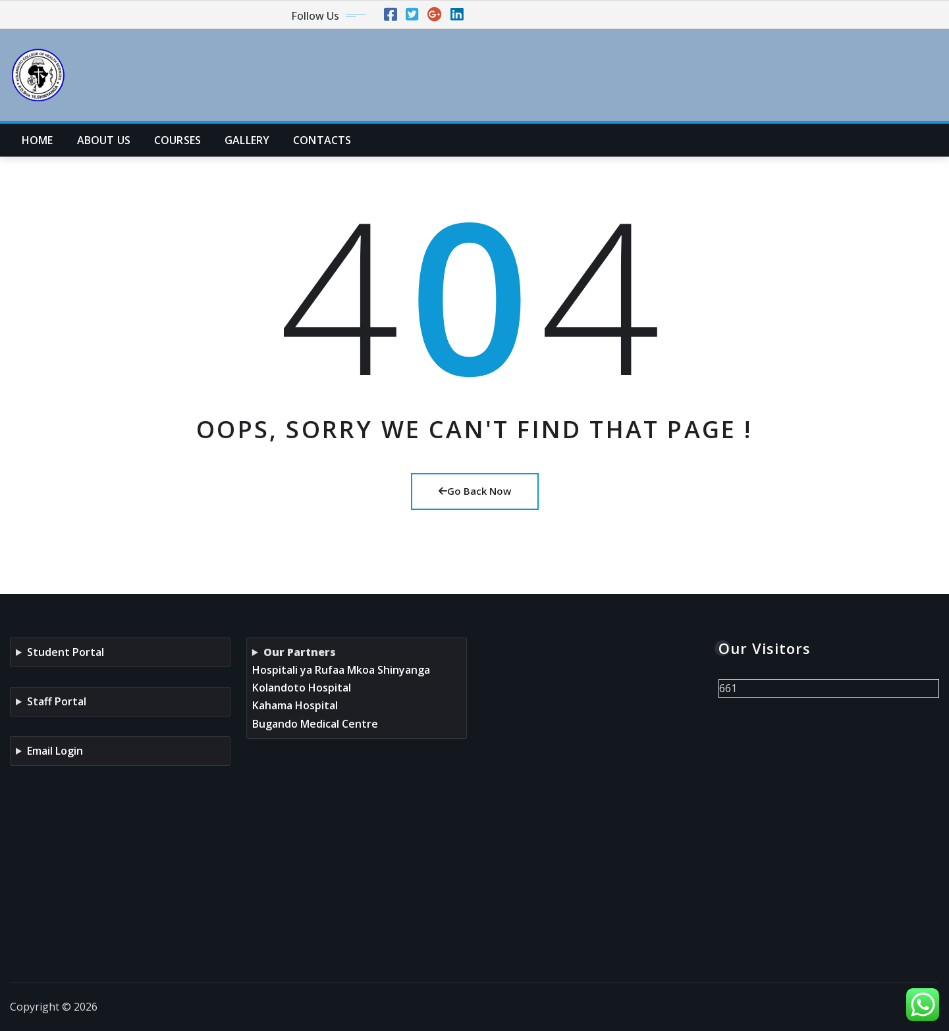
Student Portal (65, 652)
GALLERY (247, 140)
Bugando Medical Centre (315, 724)
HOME (37, 140)
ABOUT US (103, 140)
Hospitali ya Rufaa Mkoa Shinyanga (341, 670)
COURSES (177, 140)
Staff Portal (56, 701)
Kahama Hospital (295, 705)
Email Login (55, 750)
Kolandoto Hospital (301, 687)
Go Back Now (475, 490)
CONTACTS (322, 140)
